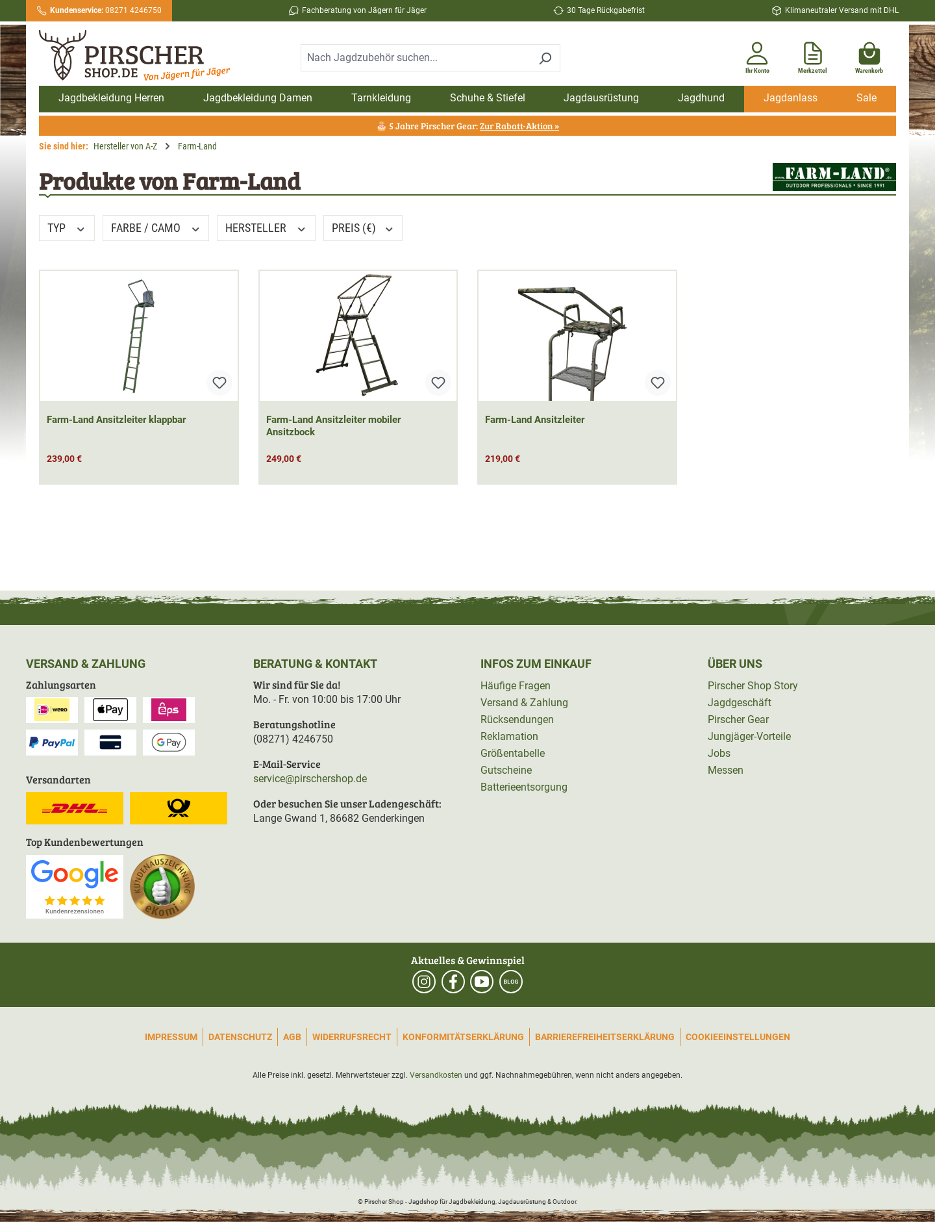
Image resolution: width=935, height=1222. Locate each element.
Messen (725, 770)
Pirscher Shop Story (753, 686)
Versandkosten (436, 1075)
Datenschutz (240, 1037)
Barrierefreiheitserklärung (605, 1037)
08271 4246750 (106, 10)
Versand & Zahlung (524, 702)
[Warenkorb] (869, 55)
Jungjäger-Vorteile (749, 736)
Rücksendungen (517, 719)
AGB (292, 1037)
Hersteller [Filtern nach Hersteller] (266, 228)
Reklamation (509, 736)
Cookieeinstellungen (738, 1037)
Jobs (719, 753)
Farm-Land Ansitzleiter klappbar (116, 420)
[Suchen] (545, 57)
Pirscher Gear (738, 719)
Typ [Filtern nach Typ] (66, 228)
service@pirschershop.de (310, 778)
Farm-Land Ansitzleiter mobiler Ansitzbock (333, 426)
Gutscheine (506, 770)
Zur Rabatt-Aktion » (519, 126)
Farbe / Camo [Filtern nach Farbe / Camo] (156, 228)
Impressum (171, 1037)
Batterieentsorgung (523, 787)
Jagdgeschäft (739, 702)
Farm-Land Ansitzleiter (534, 420)
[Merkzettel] (813, 55)
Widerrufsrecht (352, 1037)
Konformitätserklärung (463, 1037)
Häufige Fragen (515, 686)
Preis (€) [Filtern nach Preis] (363, 228)
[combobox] (415, 57)
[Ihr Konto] (757, 55)
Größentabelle (512, 753)
